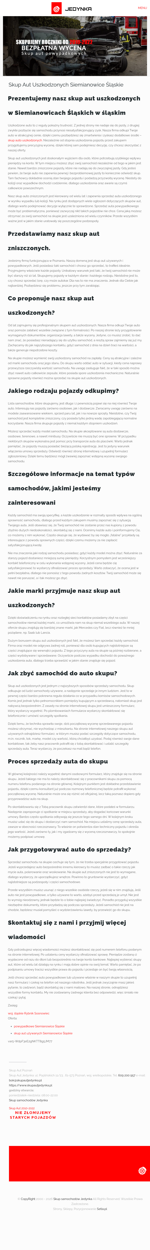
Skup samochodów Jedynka (28, 1100)
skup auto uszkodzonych (25, 140)
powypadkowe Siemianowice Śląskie (39, 1026)
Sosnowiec (41, 1013)
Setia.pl (102, 1209)
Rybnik (29, 1013)
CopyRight (28, 1199)
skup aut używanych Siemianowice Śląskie (43, 1033)
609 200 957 (126, 1075)
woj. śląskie (16, 1013)
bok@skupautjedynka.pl (25, 1080)
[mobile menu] (144, 8)
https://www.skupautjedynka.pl (30, 1085)
